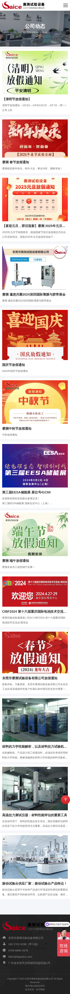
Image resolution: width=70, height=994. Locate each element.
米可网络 (40, 989)
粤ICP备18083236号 (35, 986)
